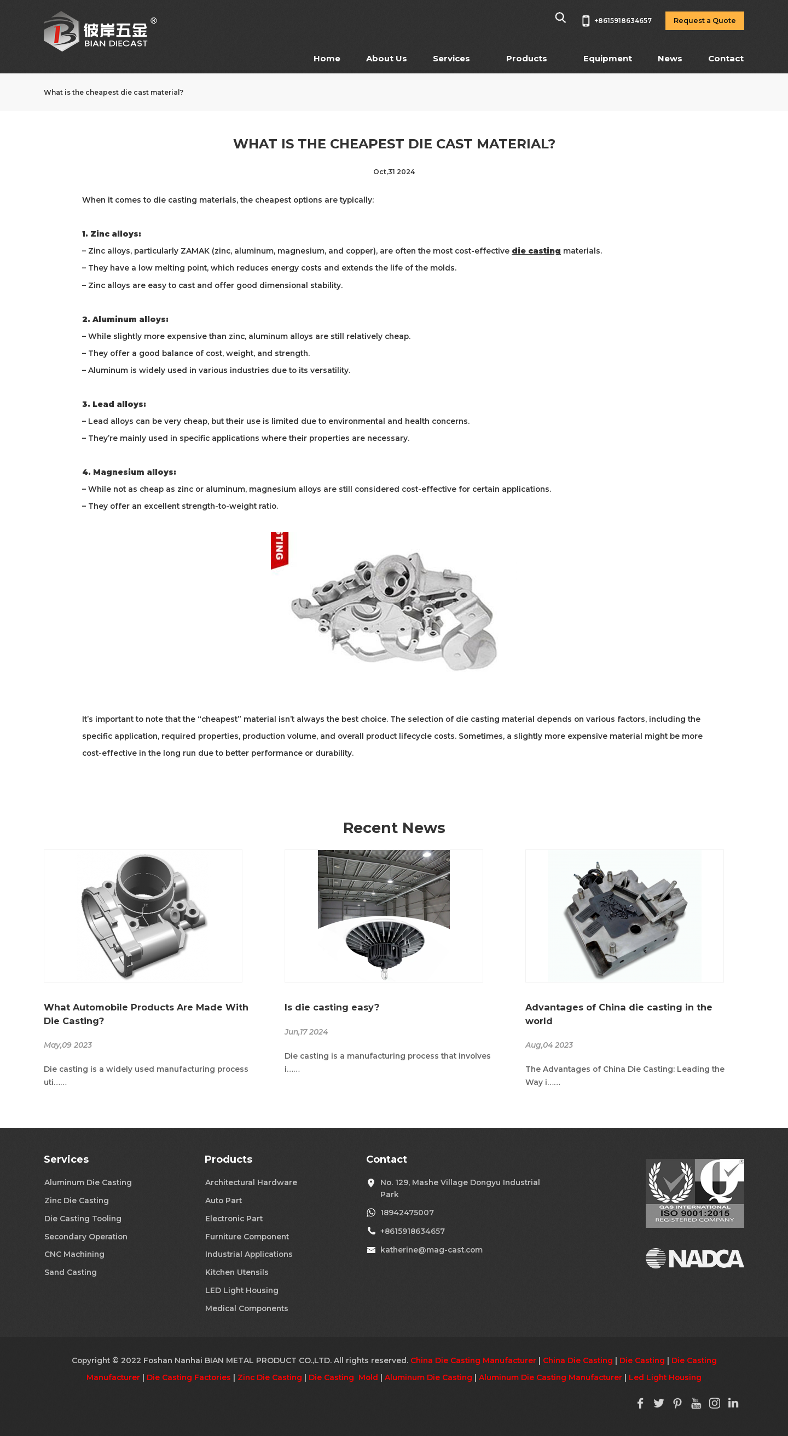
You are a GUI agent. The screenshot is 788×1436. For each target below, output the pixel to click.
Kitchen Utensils (237, 1272)
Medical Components (246, 1308)
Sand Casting (70, 1272)
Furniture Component (247, 1236)
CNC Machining (74, 1254)
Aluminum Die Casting (88, 1182)
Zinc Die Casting (76, 1200)
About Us (386, 58)
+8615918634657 (412, 1231)
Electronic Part (234, 1218)
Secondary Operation (86, 1236)
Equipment (607, 58)
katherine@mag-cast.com (431, 1249)
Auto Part (223, 1200)
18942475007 (407, 1212)
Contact (726, 58)
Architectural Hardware (251, 1182)
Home (327, 58)
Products (526, 58)
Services (451, 58)
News (670, 58)
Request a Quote (705, 20)
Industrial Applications (249, 1254)
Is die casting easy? (332, 1007)
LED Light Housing (242, 1290)
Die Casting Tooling (82, 1218)
